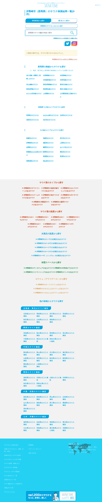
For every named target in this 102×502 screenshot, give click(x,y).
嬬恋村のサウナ (48, 143)
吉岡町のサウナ (31, 147)
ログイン (98, 5)
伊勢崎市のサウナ (32, 143)
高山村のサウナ (48, 161)
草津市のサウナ (65, 156)
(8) (51, 115)
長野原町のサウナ (32, 161)
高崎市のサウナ (48, 138)
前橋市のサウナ (31, 138)
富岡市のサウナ (48, 152)
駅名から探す (64, 21)
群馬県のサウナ (48, 156)
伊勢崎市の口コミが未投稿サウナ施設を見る (65, 38)
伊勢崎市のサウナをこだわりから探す (51, 26)
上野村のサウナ (65, 143)
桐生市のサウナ (65, 152)
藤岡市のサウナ (48, 147)
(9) (33, 115)
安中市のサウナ (65, 138)
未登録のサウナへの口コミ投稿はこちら (64, 59)
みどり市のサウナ (66, 147)
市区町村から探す (38, 21)
